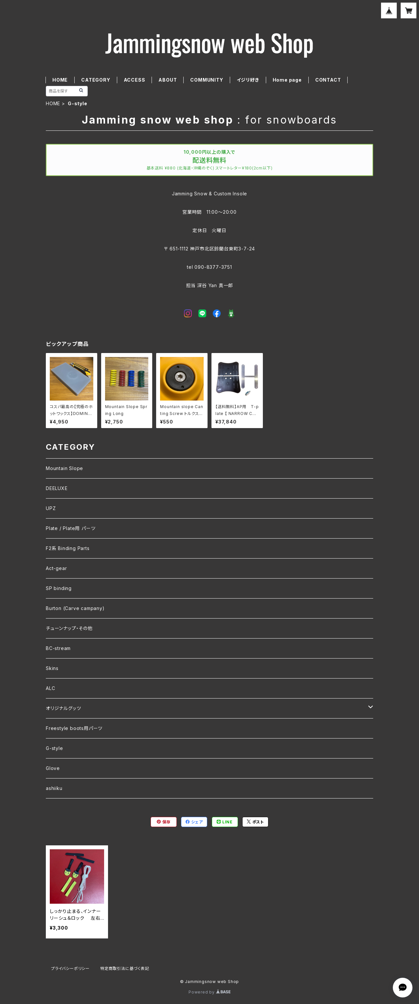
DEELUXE (57, 488)
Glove (53, 768)
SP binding (59, 588)
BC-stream (58, 648)
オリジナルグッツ (63, 708)
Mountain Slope (64, 468)
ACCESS (134, 80)
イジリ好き (248, 80)
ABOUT (167, 80)
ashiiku (54, 788)
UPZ (51, 508)
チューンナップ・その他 (69, 628)
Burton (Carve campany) (75, 608)
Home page (287, 80)
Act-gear (56, 568)
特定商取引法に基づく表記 (124, 968)
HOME (60, 80)
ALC (50, 688)
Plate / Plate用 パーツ (70, 528)
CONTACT (328, 80)
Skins (52, 668)
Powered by (209, 992)
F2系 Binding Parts (68, 548)
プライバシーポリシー (70, 968)
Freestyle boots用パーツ (74, 728)
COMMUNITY (206, 80)
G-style (54, 748)
